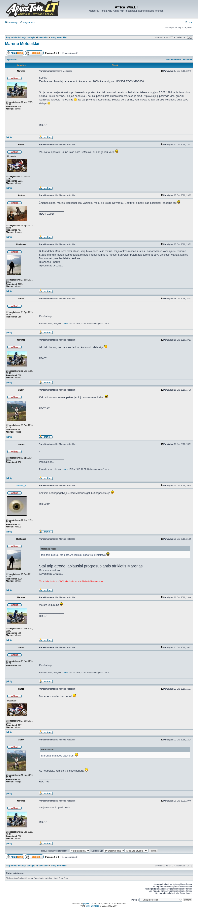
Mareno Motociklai (22, 43)
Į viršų (9, 137)
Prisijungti (11, 22)
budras (65, 323)
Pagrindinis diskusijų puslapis (20, 37)
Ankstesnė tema (173, 59)
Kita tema (187, 59)
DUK (189, 22)
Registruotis (27, 22)
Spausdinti (12, 59)
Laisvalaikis (42, 37)
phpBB (86, 904)
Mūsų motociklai (58, 37)
